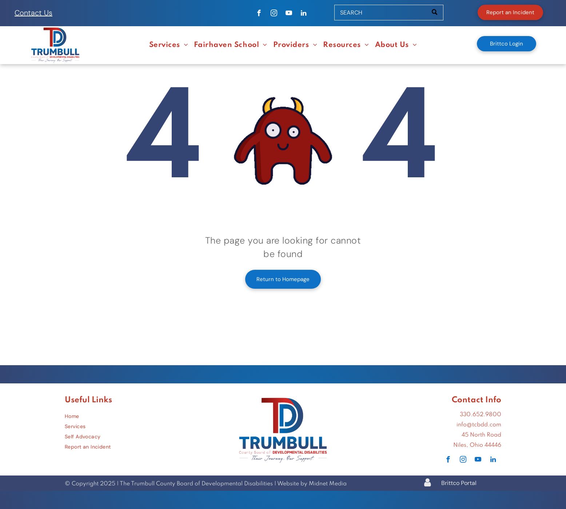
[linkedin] (303, 14)
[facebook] (259, 14)
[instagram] (274, 14)
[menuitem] (168, 45)
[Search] (388, 12)
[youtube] (289, 14)
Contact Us (33, 12)
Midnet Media (328, 484)
